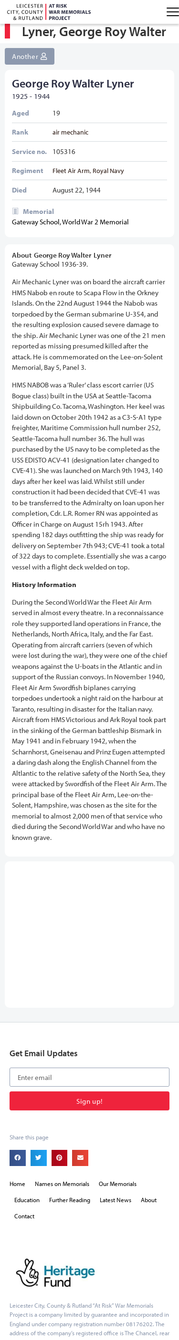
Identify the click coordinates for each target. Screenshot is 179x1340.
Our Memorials (118, 1070)
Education (27, 1086)
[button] (18, 1044)
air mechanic (70, 136)
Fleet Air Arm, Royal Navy (88, 175)
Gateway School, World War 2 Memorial (70, 226)
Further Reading (69, 1086)
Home (17, 1070)
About (149, 1086)
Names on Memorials (62, 1070)
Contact (24, 1102)
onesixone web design (50, 1317)
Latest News (115, 1086)
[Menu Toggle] (173, 12)
